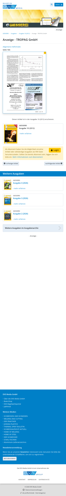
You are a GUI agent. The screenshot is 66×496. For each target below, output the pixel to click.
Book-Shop (8, 401)
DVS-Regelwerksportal (12, 404)
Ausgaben (14, 33)
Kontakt (22, 479)
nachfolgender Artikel (53, 163)
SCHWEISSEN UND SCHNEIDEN (16, 416)
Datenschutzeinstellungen (33, 490)
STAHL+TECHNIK (10, 440)
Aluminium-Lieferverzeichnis (15, 442)
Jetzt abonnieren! (10, 458)
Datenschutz (44, 479)
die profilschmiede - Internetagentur (34, 493)
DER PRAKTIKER (10, 421)
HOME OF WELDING (11, 432)
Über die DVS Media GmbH (14, 399)
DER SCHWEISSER (10, 437)
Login (55, 150)
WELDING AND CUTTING (13, 419)
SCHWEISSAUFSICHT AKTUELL (15, 429)
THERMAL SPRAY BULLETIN (14, 426)
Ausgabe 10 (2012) (24, 33)
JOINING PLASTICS (11, 424)
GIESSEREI (6, 33)
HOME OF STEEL (10, 434)
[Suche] (51, 4)
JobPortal (7, 406)
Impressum (32, 479)
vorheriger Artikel (11, 163)
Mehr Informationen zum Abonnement (28, 157)
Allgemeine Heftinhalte (12, 47)
